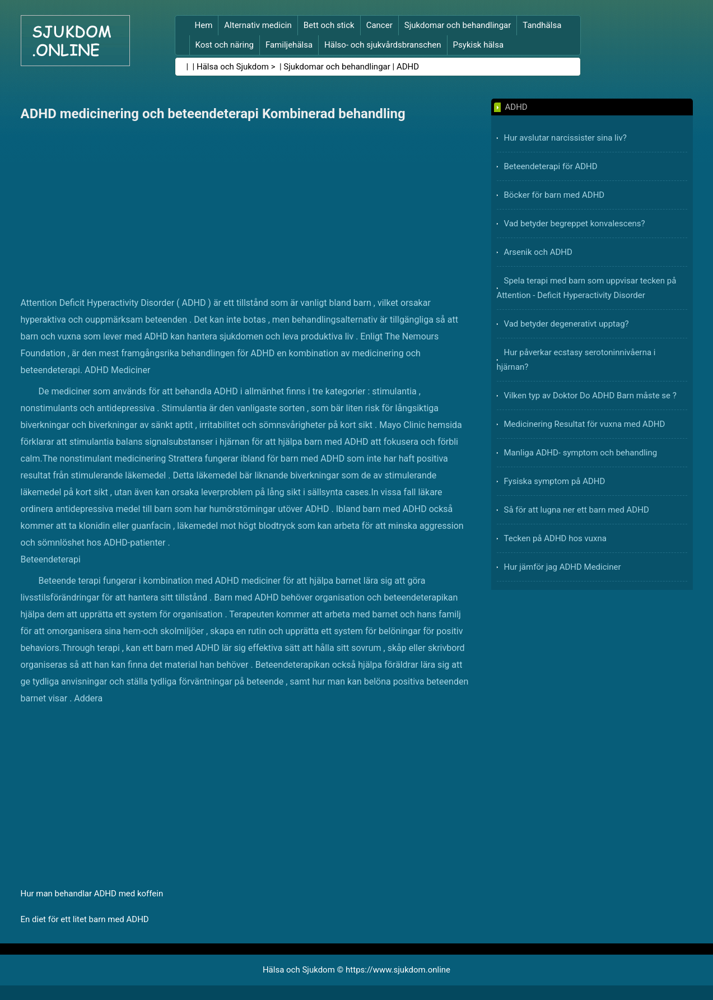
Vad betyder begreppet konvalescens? (574, 223)
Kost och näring (224, 45)
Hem (204, 25)
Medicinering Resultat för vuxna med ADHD (584, 424)
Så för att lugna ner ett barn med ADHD (576, 510)
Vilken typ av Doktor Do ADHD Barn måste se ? (590, 395)
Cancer (379, 25)
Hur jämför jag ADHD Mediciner (562, 567)
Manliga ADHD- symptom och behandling (581, 453)
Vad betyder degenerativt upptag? (566, 324)
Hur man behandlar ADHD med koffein (92, 894)
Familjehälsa (289, 45)
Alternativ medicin (257, 25)
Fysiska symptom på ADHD (554, 481)
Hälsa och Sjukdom (233, 67)
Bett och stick (329, 25)
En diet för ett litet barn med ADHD (85, 919)
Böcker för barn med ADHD (554, 195)
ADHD (408, 67)
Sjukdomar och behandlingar (457, 25)
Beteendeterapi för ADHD (551, 166)
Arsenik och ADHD (538, 252)
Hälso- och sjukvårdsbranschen (382, 45)
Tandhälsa (542, 25)
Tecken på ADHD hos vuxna (555, 538)
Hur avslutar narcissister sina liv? (565, 138)
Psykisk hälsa (478, 45)
